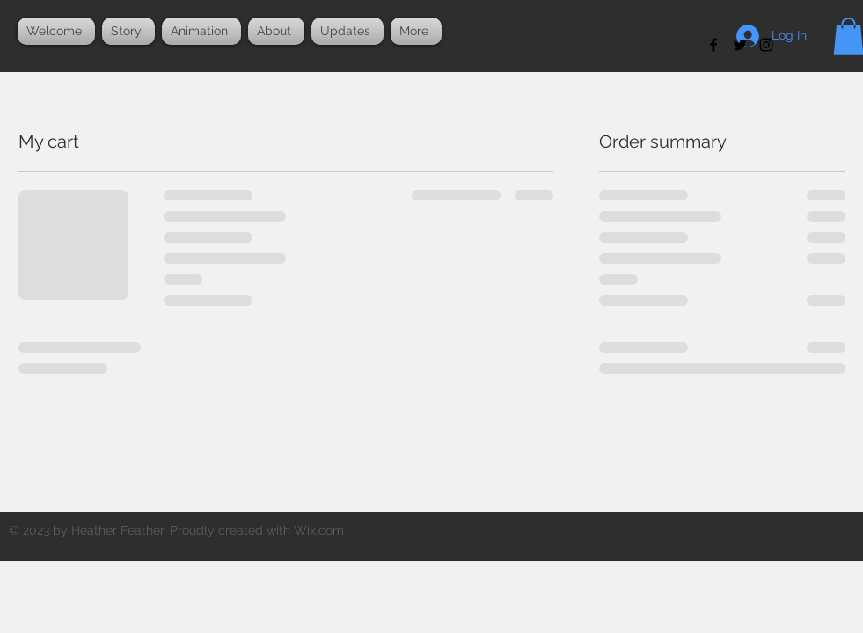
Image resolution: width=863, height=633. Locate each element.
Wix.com (319, 530)
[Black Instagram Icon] (766, 45)
